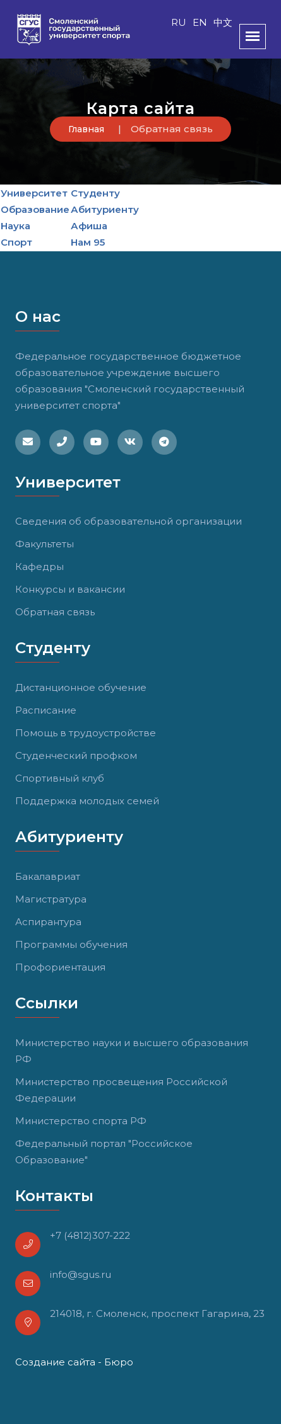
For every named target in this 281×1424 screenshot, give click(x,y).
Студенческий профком (76, 755)
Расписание (45, 710)
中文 (222, 22)
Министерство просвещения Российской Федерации (121, 1090)
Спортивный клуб (59, 778)
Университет (34, 193)
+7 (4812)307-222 (90, 1235)
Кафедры (39, 566)
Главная (86, 129)
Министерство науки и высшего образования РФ (131, 1051)
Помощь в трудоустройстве (85, 733)
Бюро (118, 1362)
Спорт (16, 242)
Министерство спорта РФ (80, 1121)
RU (178, 22)
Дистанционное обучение (80, 687)
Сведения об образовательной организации (128, 521)
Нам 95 (88, 242)
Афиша (89, 226)
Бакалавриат (47, 876)
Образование (35, 209)
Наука (15, 226)
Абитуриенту (105, 209)
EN (200, 22)
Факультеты (44, 544)
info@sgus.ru (80, 1274)
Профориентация (60, 967)
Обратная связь (55, 612)
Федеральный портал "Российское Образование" (104, 1151)
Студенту (95, 193)
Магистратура (51, 899)
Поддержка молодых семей (87, 801)
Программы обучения (71, 944)
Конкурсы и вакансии (70, 589)
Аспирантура (48, 922)
